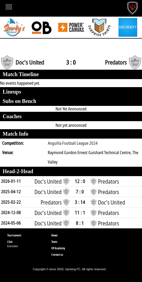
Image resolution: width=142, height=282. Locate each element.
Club (10, 242)
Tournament (14, 235)
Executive (12, 246)
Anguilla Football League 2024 (73, 143)
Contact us (57, 255)
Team (54, 242)
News (54, 235)
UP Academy (58, 248)
